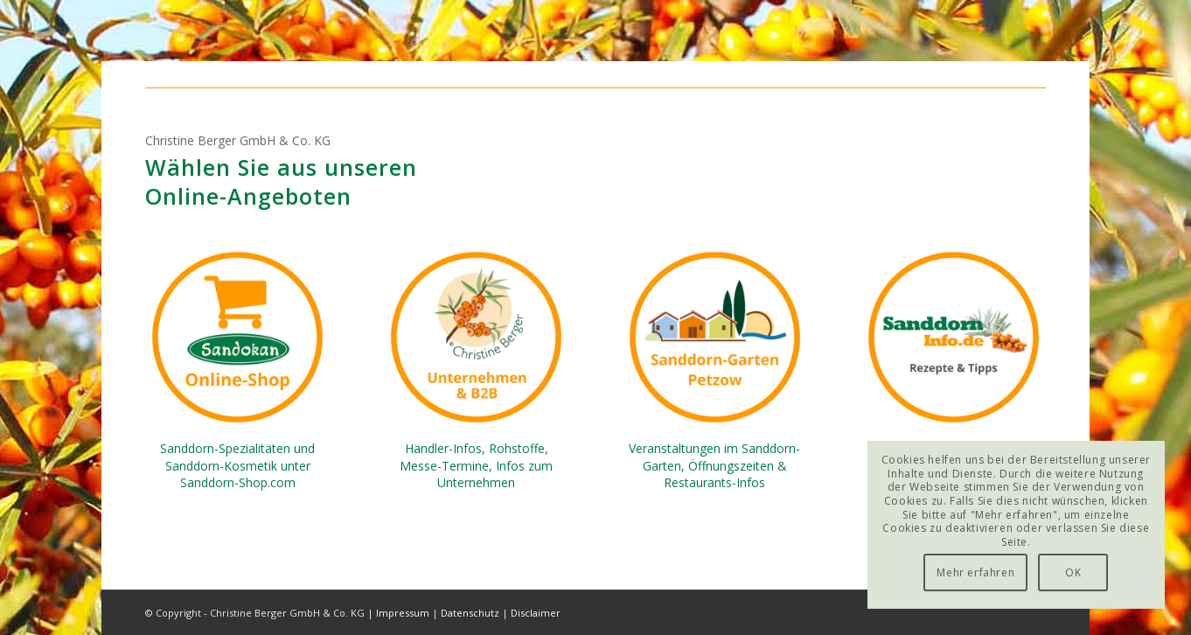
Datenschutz (470, 612)
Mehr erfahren (975, 572)
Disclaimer (536, 612)
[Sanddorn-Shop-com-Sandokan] (237, 337)
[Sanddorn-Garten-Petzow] (715, 337)
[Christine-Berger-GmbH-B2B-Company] (476, 337)
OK (1073, 572)
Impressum (402, 612)
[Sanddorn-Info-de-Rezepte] (953, 337)
